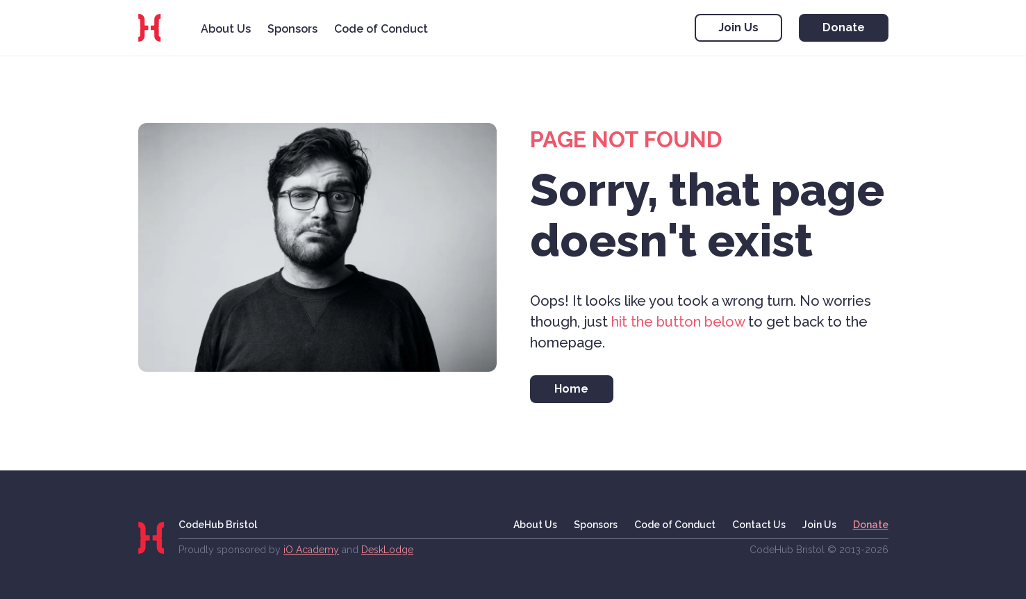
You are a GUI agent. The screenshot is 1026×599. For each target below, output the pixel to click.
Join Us (738, 27)
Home (571, 388)
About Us (226, 28)
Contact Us (759, 524)
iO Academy (311, 549)
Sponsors (292, 28)
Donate (843, 27)
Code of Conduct (381, 28)
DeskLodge (387, 549)
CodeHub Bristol (218, 524)
